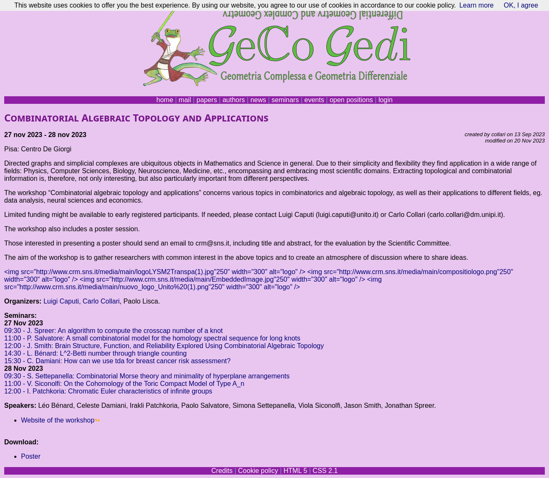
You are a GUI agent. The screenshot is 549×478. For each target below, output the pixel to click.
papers (207, 99)
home (164, 99)
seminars (285, 99)
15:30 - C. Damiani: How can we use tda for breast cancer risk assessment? (117, 360)
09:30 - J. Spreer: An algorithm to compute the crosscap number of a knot (113, 330)
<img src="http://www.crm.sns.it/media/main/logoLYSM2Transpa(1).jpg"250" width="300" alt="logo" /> (154, 271)
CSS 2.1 (325, 470)
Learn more (476, 5)
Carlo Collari (101, 301)
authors (234, 99)
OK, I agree (521, 5)
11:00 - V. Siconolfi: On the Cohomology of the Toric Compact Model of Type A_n (124, 383)
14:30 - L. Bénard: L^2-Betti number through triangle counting (95, 353)
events (314, 99)
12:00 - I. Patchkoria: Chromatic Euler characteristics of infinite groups (108, 391)
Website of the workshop (58, 420)
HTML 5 (295, 470)
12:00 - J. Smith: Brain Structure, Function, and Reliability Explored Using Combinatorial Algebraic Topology (164, 345)
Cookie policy (258, 470)
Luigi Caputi (61, 301)
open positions (351, 99)
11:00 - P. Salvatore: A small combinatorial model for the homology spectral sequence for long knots (152, 338)
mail (185, 99)
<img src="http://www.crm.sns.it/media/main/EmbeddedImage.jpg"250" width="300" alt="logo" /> (222, 279)
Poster (30, 456)
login (385, 99)
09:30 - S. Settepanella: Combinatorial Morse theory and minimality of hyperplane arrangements (146, 376)
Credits (222, 470)
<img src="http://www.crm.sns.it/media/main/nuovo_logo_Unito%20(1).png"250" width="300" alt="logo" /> (193, 283)
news (258, 99)
